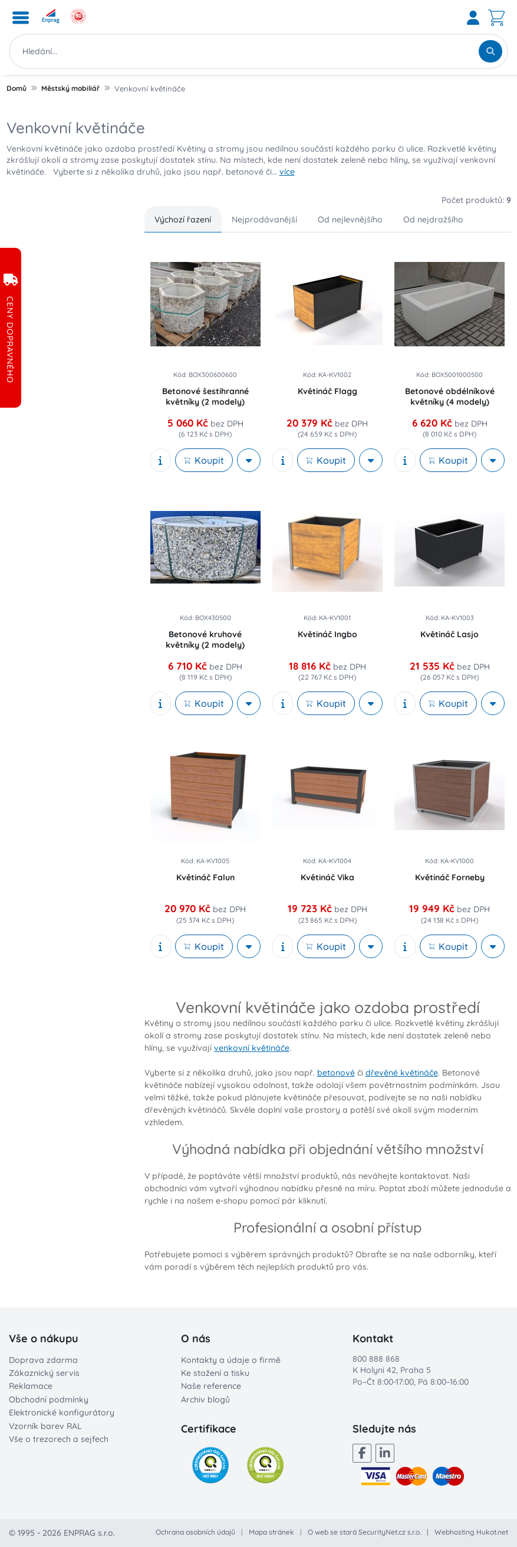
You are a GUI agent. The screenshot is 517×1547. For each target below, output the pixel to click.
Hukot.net (492, 1532)
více (287, 171)
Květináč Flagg (327, 391)
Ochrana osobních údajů (195, 1532)
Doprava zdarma (43, 1360)
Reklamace (30, 1386)
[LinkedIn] (385, 1453)
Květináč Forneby (450, 877)
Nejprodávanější (264, 219)
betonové (336, 1072)
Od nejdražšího (433, 219)
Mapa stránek (271, 1532)
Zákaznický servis (44, 1373)
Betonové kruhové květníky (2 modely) (205, 639)
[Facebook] (362, 1453)
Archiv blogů (205, 1399)
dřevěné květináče (401, 1072)
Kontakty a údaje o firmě (231, 1360)
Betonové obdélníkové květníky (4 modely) (450, 396)
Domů (16, 88)
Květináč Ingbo (327, 634)
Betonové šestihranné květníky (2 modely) (205, 396)
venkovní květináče (251, 1048)
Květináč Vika (327, 877)
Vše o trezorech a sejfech (58, 1439)
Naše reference (211, 1386)
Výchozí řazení (182, 219)
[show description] (160, 460)
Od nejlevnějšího (350, 219)
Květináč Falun (205, 877)
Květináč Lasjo (449, 634)
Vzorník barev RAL (45, 1426)
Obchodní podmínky (48, 1399)
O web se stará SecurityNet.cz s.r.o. (364, 1532)
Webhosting (454, 1532)
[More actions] (249, 460)
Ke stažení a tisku (215, 1373)
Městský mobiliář (70, 88)
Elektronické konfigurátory (61, 1412)
